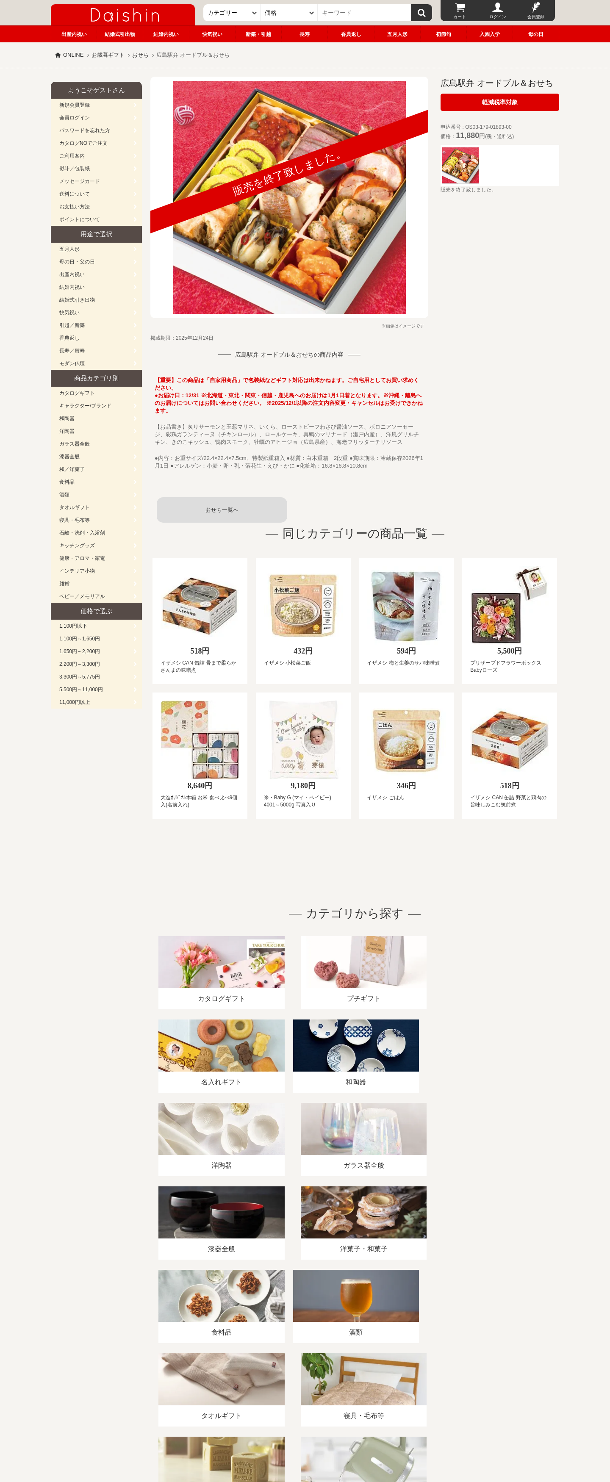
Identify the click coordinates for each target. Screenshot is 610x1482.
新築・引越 (258, 34)
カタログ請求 (357, 1384)
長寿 (304, 34)
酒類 (64, 495)
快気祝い (212, 34)
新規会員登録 (74, 105)
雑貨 (64, 584)
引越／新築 (72, 325)
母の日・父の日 (77, 262)
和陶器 (67, 418)
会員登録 (535, 16)
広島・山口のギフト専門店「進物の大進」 (305, 1430)
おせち (140, 55)
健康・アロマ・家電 (82, 558)
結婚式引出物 (120, 34)
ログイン (497, 16)
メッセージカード (79, 181)
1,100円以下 (73, 626)
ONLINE (73, 55)
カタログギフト (77, 393)
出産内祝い (74, 34)
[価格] (289, 12)
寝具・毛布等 (74, 520)
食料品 (67, 482)
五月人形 (397, 34)
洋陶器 (67, 431)
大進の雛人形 (305, 1440)
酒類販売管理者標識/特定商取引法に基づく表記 (201, 1384)
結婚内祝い (166, 34)
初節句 (443, 34)
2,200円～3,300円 (79, 664)
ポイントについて (79, 219)
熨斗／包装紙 (74, 169)
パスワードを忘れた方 (84, 130)
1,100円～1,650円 (79, 639)
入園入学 (490, 34)
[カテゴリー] (232, 12)
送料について (74, 194)
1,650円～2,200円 (79, 651)
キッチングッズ (77, 545)
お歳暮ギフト (108, 55)
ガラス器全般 (74, 444)
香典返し (351, 34)
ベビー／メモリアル (82, 596)
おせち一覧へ (221, 510)
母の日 (535, 34)
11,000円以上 (74, 702)
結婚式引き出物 (77, 300)
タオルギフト (74, 507)
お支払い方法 (74, 207)
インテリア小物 (77, 571)
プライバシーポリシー (300, 1384)
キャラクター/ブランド (85, 406)
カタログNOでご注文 (83, 143)
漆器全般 (69, 457)
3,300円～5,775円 (79, 677)
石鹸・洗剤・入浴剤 (82, 533)
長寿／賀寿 (72, 351)
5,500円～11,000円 (81, 690)
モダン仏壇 (72, 363)
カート (459, 16)
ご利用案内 (72, 156)
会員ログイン (74, 118)
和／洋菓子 (72, 469)
